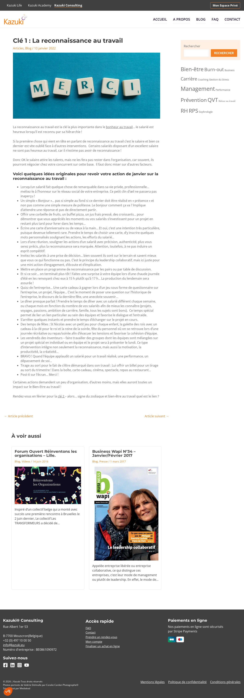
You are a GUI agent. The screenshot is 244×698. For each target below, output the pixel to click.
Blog (200, 19)
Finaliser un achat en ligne (104, 646)
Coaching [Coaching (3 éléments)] (203, 79)
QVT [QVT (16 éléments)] (213, 99)
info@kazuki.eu (14, 644)
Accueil (160, 19)
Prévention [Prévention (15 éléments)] (194, 99)
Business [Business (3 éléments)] (229, 70)
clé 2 (61, 396)
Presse (103, 460)
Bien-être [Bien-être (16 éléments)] (192, 69)
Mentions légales (154, 681)
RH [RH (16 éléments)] (184, 110)
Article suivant (157, 415)
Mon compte (95, 641)
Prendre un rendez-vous (103, 636)
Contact (232, 19)
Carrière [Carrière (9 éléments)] (189, 79)
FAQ (215, 19)
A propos (181, 19)
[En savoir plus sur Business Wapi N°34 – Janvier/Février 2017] (125, 513)
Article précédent (18, 415)
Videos (26, 460)
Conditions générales (225, 681)
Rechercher (192, 46)
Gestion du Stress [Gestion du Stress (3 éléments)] (219, 79)
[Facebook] (5, 664)
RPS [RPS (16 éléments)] (193, 110)
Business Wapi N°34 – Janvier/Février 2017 (114, 453)
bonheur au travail (119, 127)
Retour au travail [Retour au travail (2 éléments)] (227, 101)
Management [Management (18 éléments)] (198, 88)
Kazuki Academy (39, 5)
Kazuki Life (14, 5)
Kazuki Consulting (68, 5)
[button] (225, 5)
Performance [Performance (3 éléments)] (223, 90)
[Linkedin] (12, 664)
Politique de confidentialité (188, 681)
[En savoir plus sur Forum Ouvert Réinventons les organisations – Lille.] (48, 484)
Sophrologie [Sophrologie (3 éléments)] (206, 111)
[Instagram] (19, 664)
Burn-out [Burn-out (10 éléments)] (214, 69)
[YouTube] (26, 664)
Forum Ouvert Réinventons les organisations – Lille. (46, 453)
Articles (18, 48)
